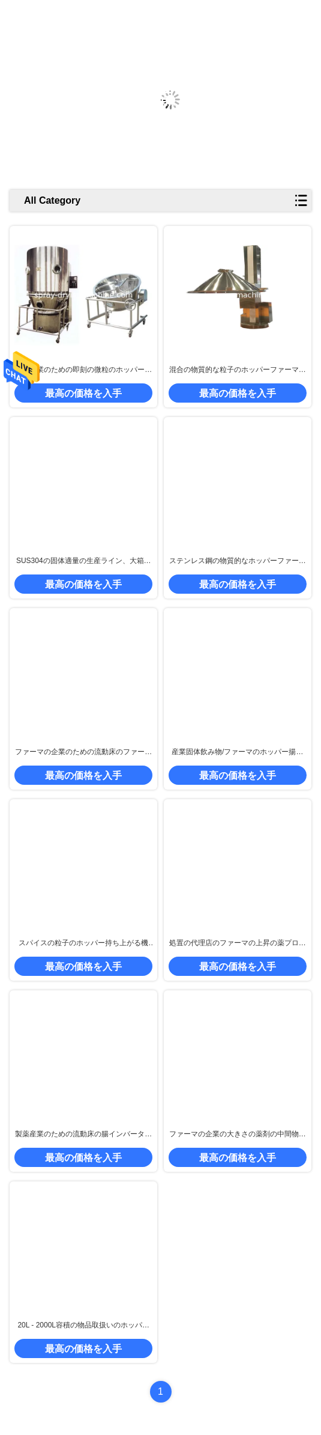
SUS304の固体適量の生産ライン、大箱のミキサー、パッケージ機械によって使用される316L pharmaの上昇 (83, 561)
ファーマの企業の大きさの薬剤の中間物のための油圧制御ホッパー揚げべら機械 (237, 1134)
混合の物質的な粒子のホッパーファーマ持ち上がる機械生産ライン (237, 370)
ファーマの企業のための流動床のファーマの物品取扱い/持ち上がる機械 (83, 752)
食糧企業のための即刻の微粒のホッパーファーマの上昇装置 (83, 370)
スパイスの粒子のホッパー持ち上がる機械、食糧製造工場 (83, 943)
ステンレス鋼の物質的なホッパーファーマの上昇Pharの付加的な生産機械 (237, 561)
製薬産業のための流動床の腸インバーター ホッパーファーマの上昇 (83, 1134)
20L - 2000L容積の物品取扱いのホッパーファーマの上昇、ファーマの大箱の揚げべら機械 (83, 1325)
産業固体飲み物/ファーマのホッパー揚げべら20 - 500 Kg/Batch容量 (237, 752)
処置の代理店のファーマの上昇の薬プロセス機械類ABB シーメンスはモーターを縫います (237, 943)
